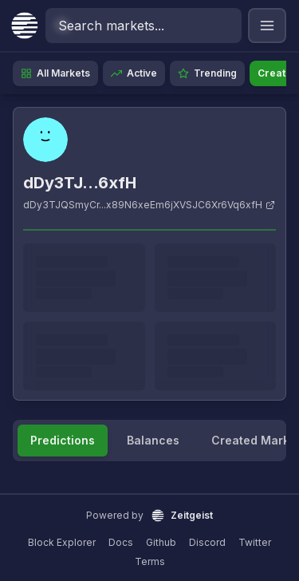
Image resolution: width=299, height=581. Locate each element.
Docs (120, 542)
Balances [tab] (153, 440)
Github (161, 542)
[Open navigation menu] (267, 25)
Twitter (254, 542)
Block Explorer (62, 542)
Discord (207, 542)
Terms (150, 561)
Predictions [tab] (62, 440)
